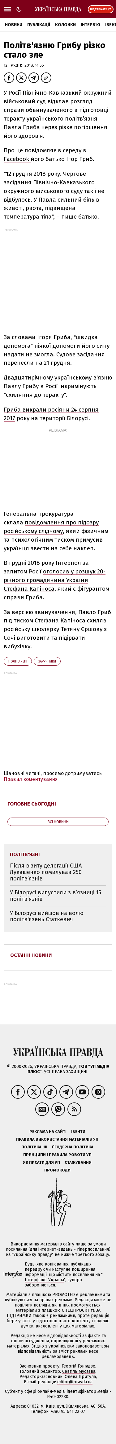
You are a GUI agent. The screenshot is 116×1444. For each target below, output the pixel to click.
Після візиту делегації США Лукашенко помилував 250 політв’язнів (46, 872)
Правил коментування (31, 779)
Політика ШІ (34, 1147)
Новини (13, 24)
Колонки (65, 24)
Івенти (78, 1131)
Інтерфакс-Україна (44, 1279)
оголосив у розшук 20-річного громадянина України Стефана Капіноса (54, 580)
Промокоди (57, 1170)
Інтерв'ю (90, 24)
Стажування (78, 1162)
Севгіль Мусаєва (78, 1371)
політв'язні (17, 661)
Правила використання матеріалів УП (57, 1139)
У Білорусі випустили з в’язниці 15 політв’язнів (55, 895)
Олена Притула (80, 1376)
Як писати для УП (41, 1162)
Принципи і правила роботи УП (57, 1154)
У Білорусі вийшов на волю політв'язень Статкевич (47, 916)
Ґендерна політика (72, 1147)
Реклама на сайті (48, 1131)
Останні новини (31, 955)
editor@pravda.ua (74, 1382)
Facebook (17, 158)
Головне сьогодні (31, 804)
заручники (47, 661)
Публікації (38, 24)
